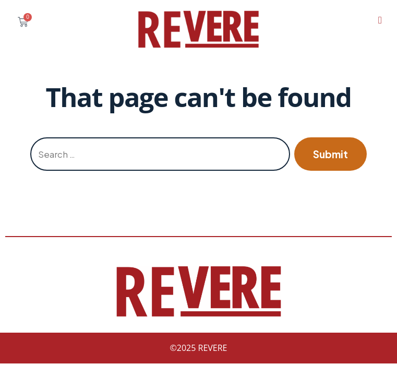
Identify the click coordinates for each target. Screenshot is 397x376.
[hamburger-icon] (380, 19)
